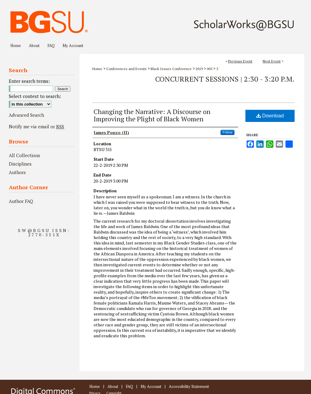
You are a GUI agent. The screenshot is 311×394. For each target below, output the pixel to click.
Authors (17, 172)
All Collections (24, 155)
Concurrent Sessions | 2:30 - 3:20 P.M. (225, 79)
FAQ (129, 386)
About (113, 386)
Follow (227, 132)
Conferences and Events (127, 68)
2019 (200, 68)
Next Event (272, 61)
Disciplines (20, 164)
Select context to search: (35, 96)
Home (97, 68)
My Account (151, 386)
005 (210, 68)
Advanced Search (26, 115)
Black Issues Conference (172, 68)
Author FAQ (21, 201)
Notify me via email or (36, 126)
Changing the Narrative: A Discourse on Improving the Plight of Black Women (152, 115)
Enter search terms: (29, 81)
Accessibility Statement (189, 386)
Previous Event (240, 61)
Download (270, 115)
